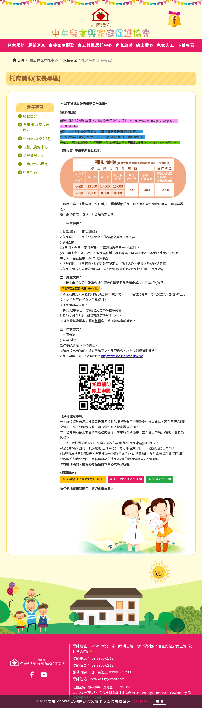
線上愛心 (144, 45)
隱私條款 (94, 687)
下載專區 (186, 45)
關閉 (161, 700)
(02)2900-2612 (102, 658)
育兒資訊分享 (33, 156)
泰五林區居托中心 (95, 45)
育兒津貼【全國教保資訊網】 (83, 479)
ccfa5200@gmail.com (107, 679)
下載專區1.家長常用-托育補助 (80, 288)
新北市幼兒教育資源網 (126, 479)
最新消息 (36, 45)
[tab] (35, 107)
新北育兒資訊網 (160, 479)
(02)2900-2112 (102, 665)
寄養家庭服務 (62, 45)
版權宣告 (79, 687)
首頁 (18, 60)
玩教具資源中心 (35, 147)
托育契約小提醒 (35, 164)
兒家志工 (165, 45)
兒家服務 (16, 45)
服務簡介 (30, 116)
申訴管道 (30, 173)
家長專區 (70, 60)
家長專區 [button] (35, 107)
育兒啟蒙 (124, 45)
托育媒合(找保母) (36, 139)
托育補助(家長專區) (36, 127)
